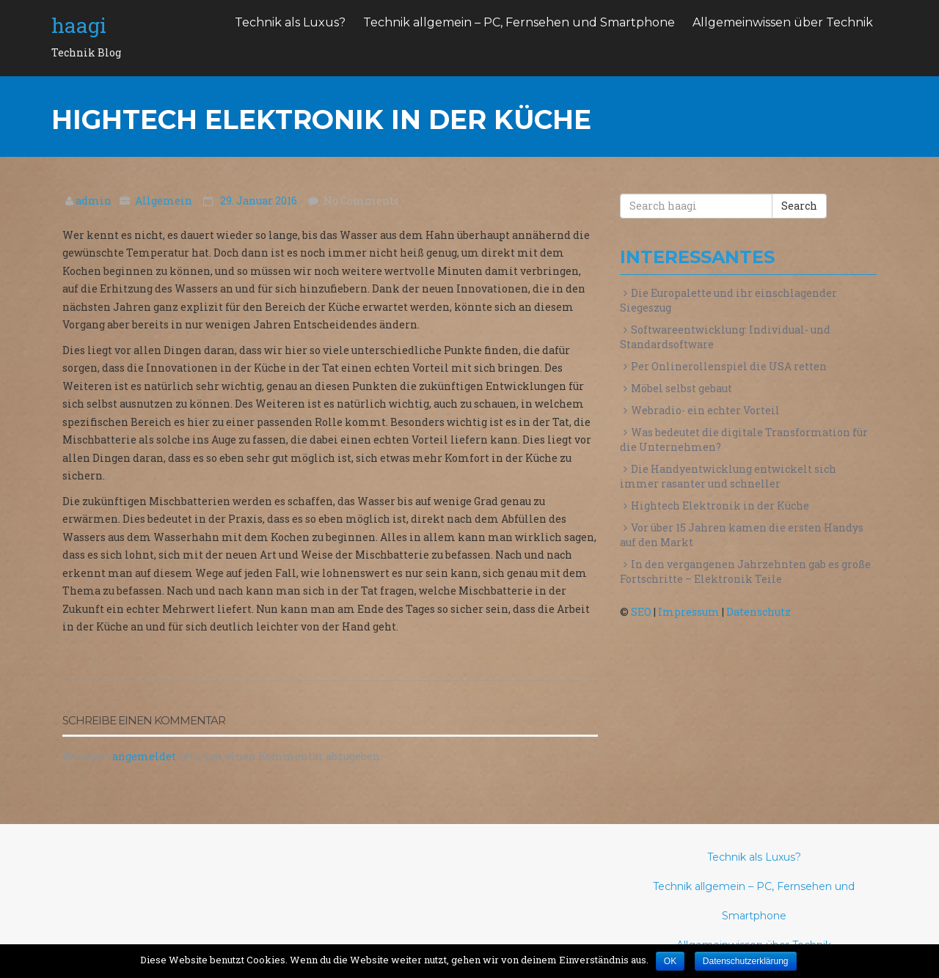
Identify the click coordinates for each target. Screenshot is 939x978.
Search (799, 206)
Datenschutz (758, 612)
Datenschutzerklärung (746, 961)
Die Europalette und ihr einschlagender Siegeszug (728, 300)
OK (670, 961)
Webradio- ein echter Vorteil (705, 410)
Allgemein (163, 200)
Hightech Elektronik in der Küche (720, 505)
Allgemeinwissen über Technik (783, 22)
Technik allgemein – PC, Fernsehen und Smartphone (519, 22)
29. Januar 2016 (259, 200)
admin (95, 200)
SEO (641, 612)
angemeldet (144, 756)
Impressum (689, 612)
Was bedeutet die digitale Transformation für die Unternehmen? (744, 439)
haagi (78, 25)
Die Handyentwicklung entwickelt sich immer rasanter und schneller (728, 476)
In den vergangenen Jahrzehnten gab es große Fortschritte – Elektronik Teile (745, 571)
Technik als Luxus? (290, 22)
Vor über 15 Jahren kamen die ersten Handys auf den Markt (741, 535)
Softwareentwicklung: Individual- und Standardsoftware (725, 337)
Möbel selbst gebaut (681, 388)
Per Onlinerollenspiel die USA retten (729, 366)
